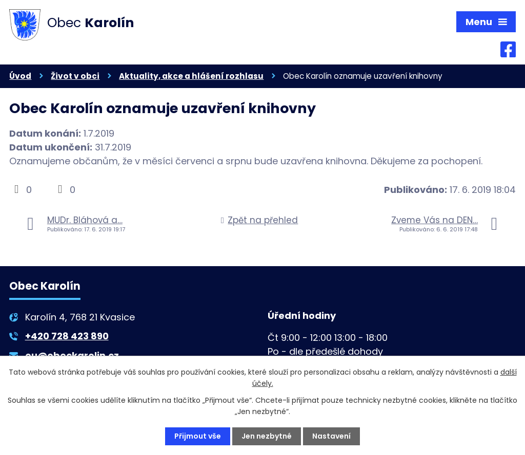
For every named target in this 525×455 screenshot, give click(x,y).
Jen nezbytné (266, 436)
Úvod (20, 76)
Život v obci (75, 76)
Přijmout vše (197, 436)
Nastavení (331, 436)
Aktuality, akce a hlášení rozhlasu (191, 76)
